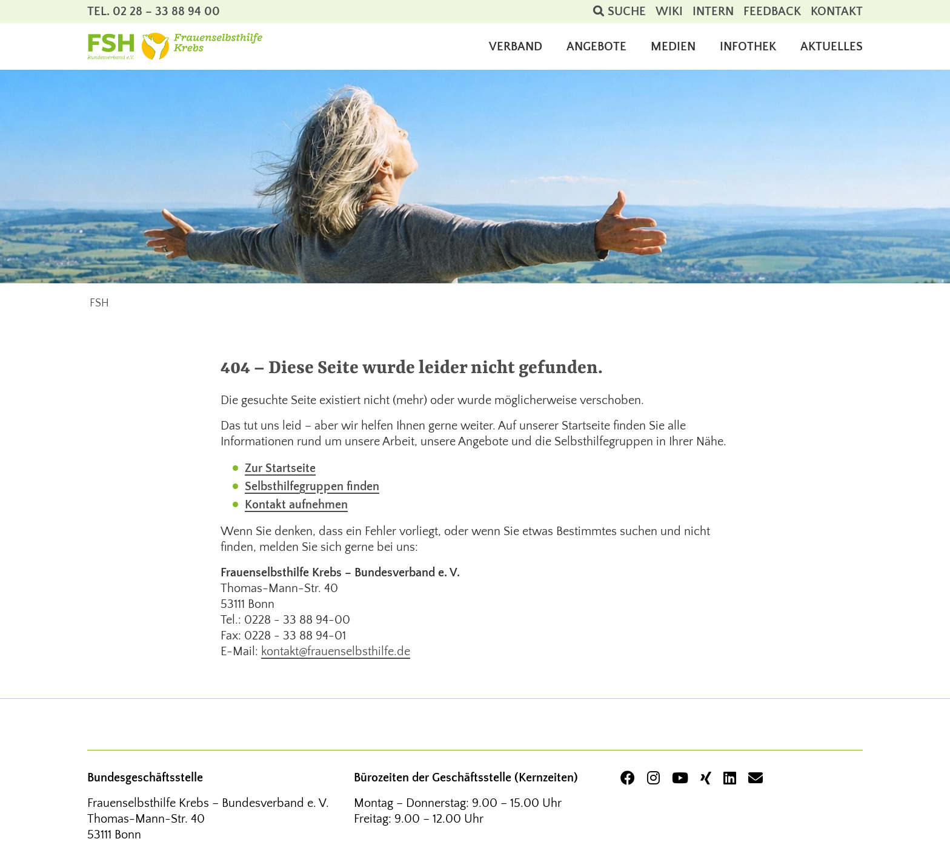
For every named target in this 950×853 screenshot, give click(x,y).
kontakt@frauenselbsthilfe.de (335, 651)
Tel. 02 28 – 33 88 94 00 (153, 11)
